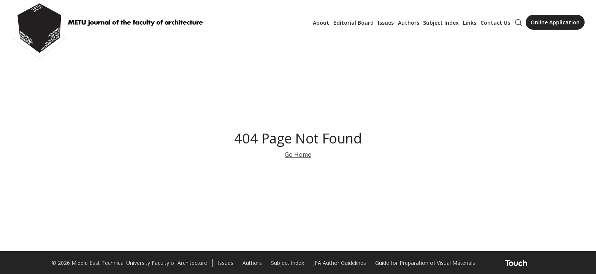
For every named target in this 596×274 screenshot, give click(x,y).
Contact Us (495, 22)
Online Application (555, 22)
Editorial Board (353, 22)
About (321, 22)
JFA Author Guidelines (339, 262)
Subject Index (441, 22)
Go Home (298, 154)
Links (469, 22)
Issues (386, 22)
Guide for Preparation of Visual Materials (425, 262)
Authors (408, 22)
